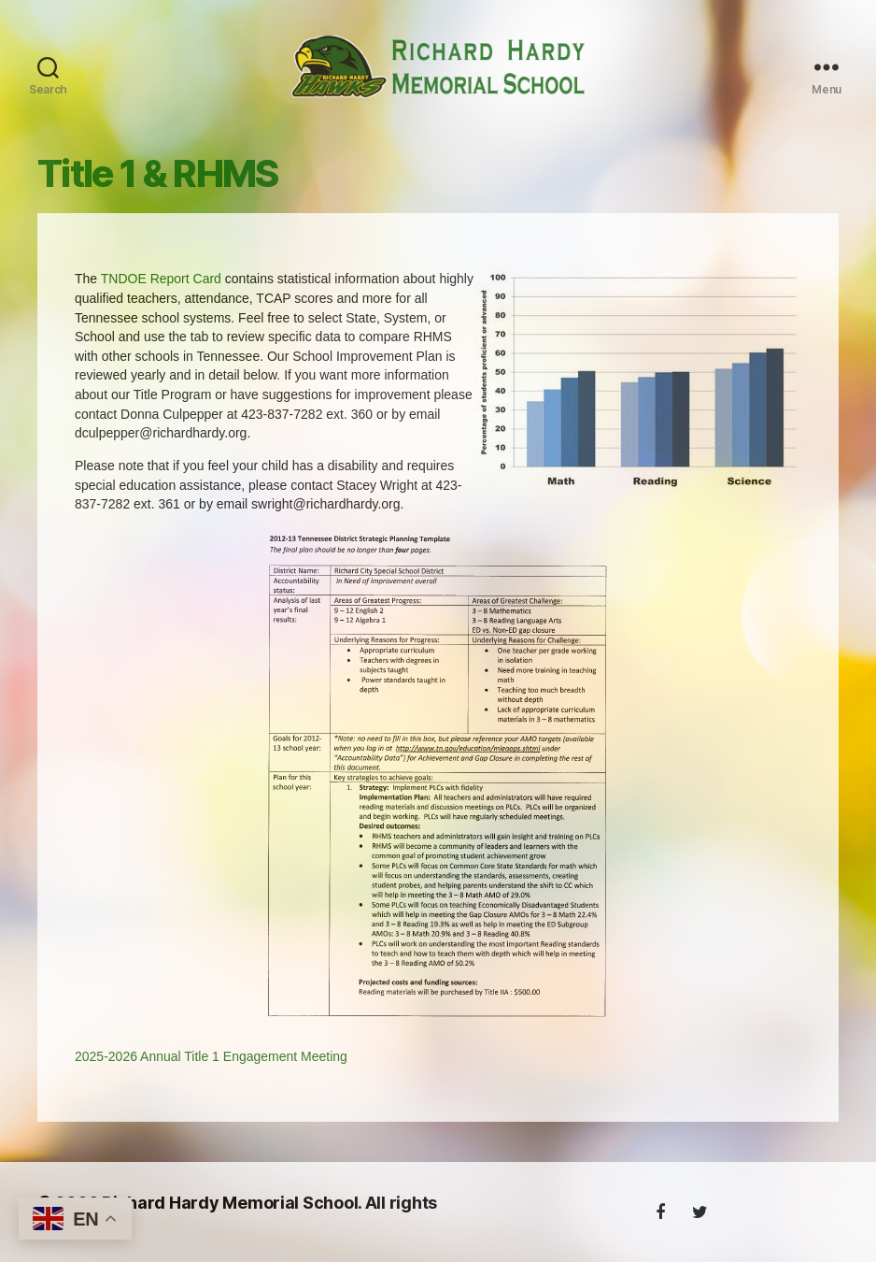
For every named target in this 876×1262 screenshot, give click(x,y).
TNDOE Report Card (161, 293)
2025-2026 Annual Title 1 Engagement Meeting (211, 1070)
